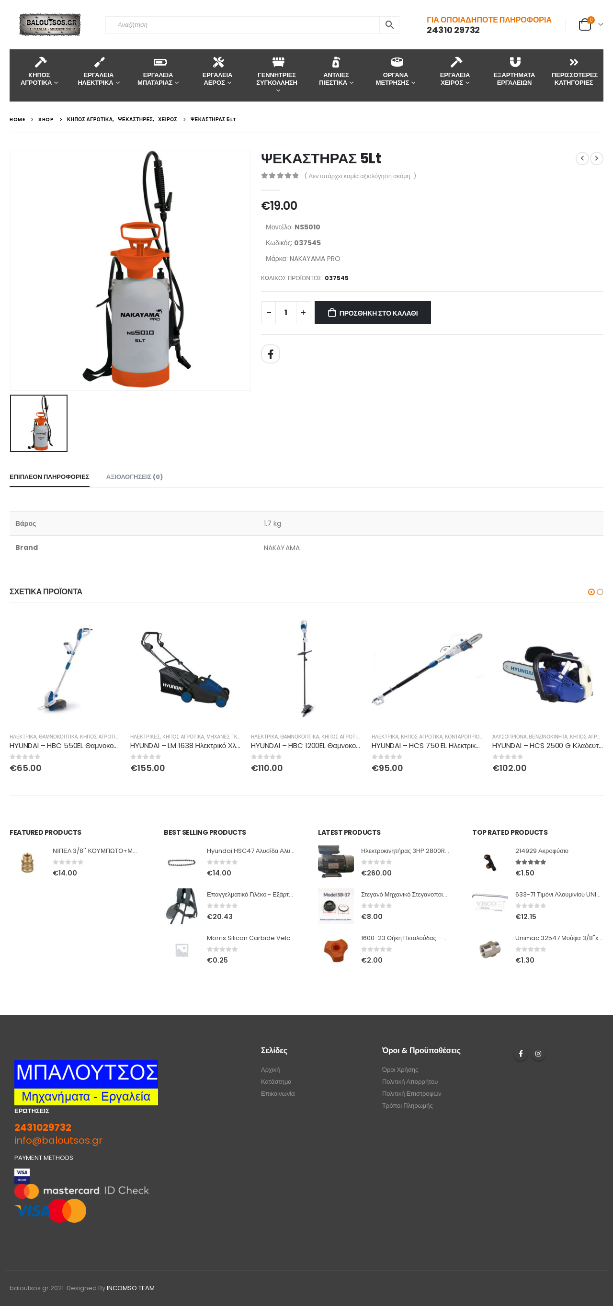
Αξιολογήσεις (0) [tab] (134, 476)
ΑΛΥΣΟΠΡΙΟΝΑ (509, 736)
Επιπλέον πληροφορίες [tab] (50, 476)
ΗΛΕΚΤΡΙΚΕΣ (145, 736)
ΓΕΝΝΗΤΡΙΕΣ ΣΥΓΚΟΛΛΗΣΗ (276, 71)
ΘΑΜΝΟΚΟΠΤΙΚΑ (58, 736)
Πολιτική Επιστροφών (412, 1093)
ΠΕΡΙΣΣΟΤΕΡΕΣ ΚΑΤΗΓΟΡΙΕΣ (575, 71)
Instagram (538, 1053)
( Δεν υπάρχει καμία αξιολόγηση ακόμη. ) (360, 176)
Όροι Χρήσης (400, 1069)
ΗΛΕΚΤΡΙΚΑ (23, 736)
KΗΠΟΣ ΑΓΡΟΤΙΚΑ (36, 71)
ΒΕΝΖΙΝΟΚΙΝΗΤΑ (548, 736)
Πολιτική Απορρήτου (410, 1081)
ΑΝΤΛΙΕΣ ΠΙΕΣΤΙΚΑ (334, 71)
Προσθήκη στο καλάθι (379, 313)
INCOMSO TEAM (131, 1288)
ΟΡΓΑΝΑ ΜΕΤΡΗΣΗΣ (392, 71)
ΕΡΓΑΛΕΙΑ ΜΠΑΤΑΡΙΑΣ (155, 71)
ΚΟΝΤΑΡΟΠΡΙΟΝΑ (465, 736)
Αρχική (270, 1069)
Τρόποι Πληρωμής (407, 1105)
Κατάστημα (276, 1081)
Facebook (270, 353)
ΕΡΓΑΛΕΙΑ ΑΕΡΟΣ (217, 71)
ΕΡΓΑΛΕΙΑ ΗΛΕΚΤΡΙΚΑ (96, 71)
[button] (591, 592)
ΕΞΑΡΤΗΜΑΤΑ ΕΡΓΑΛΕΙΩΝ (514, 71)
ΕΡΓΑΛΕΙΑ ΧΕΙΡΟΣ (455, 71)
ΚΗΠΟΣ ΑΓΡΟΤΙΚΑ (101, 736)
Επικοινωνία (278, 1093)
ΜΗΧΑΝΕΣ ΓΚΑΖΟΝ (228, 736)
